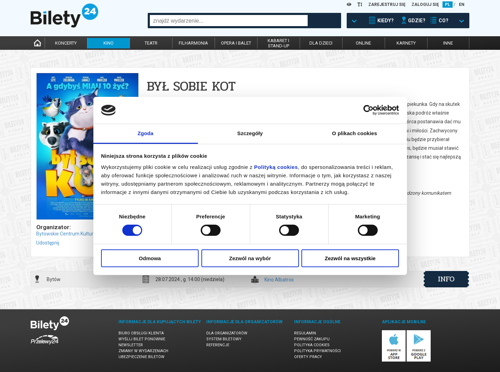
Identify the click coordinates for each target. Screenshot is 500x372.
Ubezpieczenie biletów (141, 357)
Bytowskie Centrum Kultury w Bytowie (78, 234)
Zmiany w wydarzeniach (143, 351)
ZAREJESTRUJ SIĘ (387, 4)
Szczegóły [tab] (250, 133)
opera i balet (236, 43)
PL (447, 4)
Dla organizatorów (226, 333)
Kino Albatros (279, 279)
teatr (151, 43)
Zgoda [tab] (146, 133)
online (363, 43)
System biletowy (223, 339)
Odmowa (150, 258)
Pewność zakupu (312, 339)
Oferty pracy (308, 357)
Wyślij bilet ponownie (141, 339)
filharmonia (193, 43)
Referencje (217, 345)
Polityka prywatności (317, 351)
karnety (406, 43)
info (446, 279)
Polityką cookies (276, 167)
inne (448, 43)
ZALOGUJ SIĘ (425, 4)
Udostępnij (47, 243)
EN (461, 4)
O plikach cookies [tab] (354, 133)
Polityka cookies (312, 345)
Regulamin (305, 333)
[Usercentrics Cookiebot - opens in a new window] (368, 110)
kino (108, 43)
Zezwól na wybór (250, 258)
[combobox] (229, 20)
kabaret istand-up (278, 43)
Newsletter (130, 345)
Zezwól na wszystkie (350, 258)
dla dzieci (320, 43)
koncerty (66, 43)
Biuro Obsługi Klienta (141, 333)
